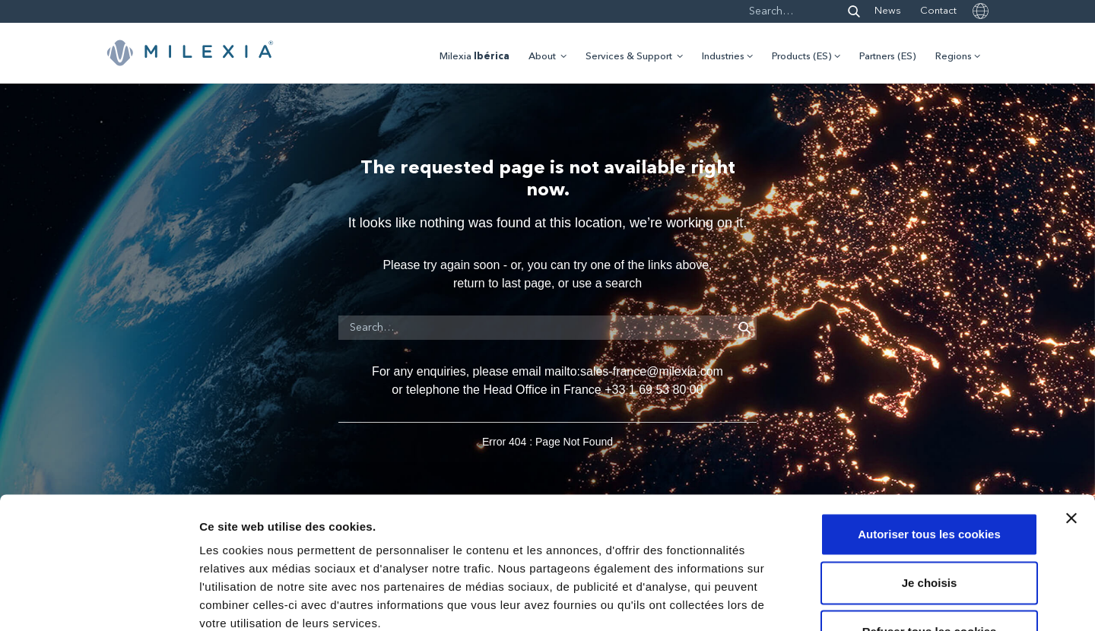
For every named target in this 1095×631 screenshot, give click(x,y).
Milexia (474, 57)
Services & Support (629, 57)
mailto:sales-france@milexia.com (633, 371)
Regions (953, 57)
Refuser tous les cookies (929, 531)
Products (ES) (802, 57)
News (887, 11)
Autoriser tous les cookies (929, 433)
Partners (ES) (887, 57)
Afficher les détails (837, 601)
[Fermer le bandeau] (1071, 418)
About (542, 57)
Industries (723, 57)
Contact (938, 11)
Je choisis (929, 482)
